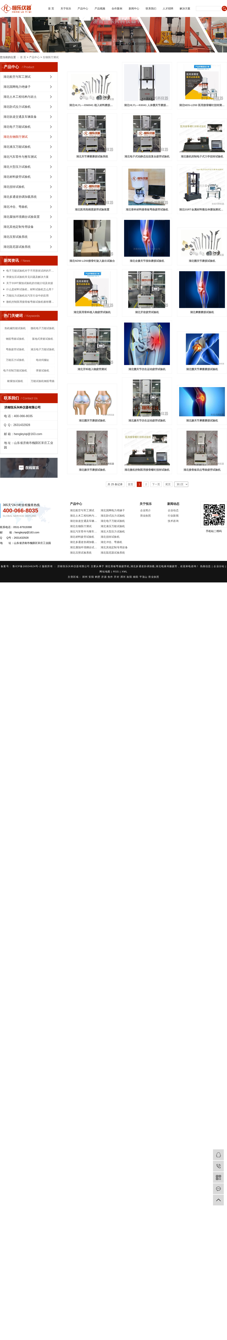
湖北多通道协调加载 (143, 566)
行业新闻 (173, 515)
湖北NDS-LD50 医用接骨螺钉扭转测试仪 (202, 105)
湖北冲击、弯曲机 (15, 206)
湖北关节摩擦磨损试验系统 (92, 156)
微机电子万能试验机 (42, 328)
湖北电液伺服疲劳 (166, 566)
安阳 (92, 576)
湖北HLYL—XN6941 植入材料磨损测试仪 (92, 105)
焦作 (111, 576)
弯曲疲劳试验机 (15, 349)
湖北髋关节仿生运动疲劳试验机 (147, 369)
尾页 (168, 484)
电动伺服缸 (42, 359)
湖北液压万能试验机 (17, 146)
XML (124, 571)
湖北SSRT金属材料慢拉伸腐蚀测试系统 (202, 209)
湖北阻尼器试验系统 (17, 246)
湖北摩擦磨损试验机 (202, 312)
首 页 (51, 8)
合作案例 (117, 8)
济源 (104, 576)
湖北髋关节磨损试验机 (202, 260)
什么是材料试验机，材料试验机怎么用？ (29, 289)
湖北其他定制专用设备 (18, 226)
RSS (116, 571)
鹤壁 (98, 576)
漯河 (123, 576)
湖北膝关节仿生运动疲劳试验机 (147, 420)
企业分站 (219, 566)
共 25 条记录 (115, 484)
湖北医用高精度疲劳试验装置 (92, 209)
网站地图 (105, 571)
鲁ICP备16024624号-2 (26, 566)
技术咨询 (173, 520)
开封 (117, 576)
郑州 (85, 576)
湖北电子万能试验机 (17, 126)
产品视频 (100, 8)
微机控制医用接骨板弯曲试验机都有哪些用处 (30, 301)
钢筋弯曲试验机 (15, 338)
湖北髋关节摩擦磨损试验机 (202, 369)
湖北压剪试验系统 (15, 236)
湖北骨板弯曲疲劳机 (117, 566)
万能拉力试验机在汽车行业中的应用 (27, 295)
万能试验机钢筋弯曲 (42, 381)
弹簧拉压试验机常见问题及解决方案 (27, 276)
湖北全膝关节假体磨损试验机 (147, 260)
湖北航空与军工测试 (17, 76)
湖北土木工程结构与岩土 (20, 96)
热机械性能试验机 (15, 328)
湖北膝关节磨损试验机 (92, 469)
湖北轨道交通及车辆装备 (20, 116)
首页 (130, 484)
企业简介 (145, 510)
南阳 (136, 576)
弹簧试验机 (42, 370)
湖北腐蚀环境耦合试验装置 (21, 216)
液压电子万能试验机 (42, 349)
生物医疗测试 (51, 57)
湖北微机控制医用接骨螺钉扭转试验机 (146, 469)
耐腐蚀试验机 (15, 381)
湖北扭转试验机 (14, 186)
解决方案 (185, 8)
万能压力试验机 (15, 359)
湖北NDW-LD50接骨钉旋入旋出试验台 (92, 260)
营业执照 (145, 515)
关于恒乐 (66, 8)
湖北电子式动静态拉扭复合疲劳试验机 (146, 156)
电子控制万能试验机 (15, 370)
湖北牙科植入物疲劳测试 (92, 369)
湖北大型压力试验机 (17, 166)
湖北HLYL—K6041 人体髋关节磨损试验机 (147, 105)
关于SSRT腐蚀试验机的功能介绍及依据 (29, 283)
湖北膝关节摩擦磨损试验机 (202, 420)
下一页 (156, 484)
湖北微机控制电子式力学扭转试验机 (202, 156)
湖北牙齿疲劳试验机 (147, 312)
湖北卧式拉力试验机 (17, 106)
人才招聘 (168, 8)
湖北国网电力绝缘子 (17, 86)
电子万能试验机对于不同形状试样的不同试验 (30, 270)
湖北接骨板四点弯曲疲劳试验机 (202, 469)
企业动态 (173, 510)
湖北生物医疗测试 (15, 136)
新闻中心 (134, 8)
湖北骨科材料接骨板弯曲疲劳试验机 (147, 209)
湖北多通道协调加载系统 (20, 196)
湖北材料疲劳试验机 (17, 176)
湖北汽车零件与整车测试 (20, 156)
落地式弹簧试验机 (42, 338)
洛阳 (130, 576)
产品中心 (83, 8)
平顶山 (143, 576)
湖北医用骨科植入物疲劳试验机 (92, 312)
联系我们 (151, 8)
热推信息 (206, 566)
